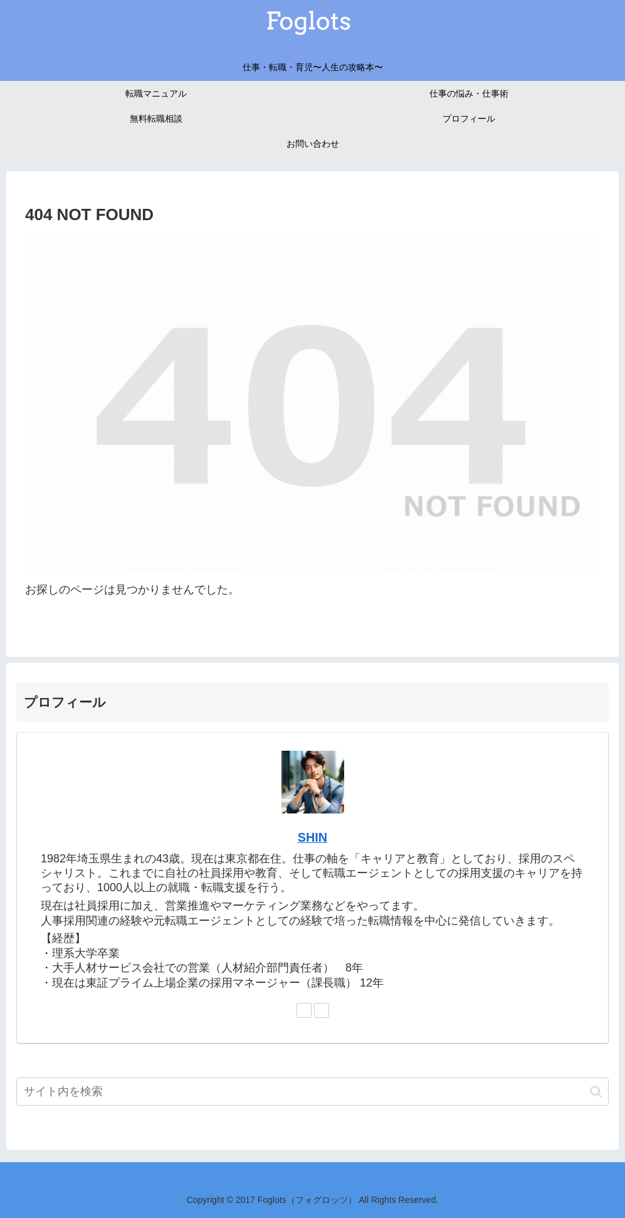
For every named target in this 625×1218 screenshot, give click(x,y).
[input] (312, 1092)
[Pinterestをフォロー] (321, 1010)
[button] (596, 1091)
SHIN (312, 837)
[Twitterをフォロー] (304, 1010)
